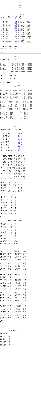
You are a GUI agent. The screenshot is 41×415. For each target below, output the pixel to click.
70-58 (16, 25)
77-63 (19, 173)
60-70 (19, 171)
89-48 (16, 24)
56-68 (16, 42)
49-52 (16, 27)
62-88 (19, 178)
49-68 (16, 37)
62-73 (19, 182)
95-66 (16, 28)
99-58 (16, 31)
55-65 (16, 26)
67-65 (16, 30)
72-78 (19, 176)
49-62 (19, 180)
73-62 (19, 177)
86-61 (16, 40)
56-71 (16, 39)
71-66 (19, 169)
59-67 (16, 46)
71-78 (16, 48)
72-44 (19, 160)
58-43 (16, 34)
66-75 (19, 167)
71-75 (16, 33)
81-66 (16, 29)
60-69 (16, 49)
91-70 (16, 32)
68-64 (19, 162)
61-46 (16, 44)
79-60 (16, 36)
